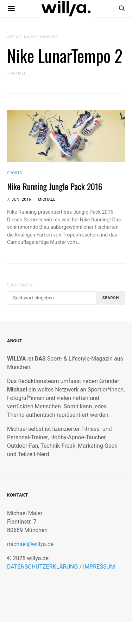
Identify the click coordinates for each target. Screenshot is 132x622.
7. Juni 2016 (19, 199)
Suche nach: (20, 285)
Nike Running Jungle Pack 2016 (54, 186)
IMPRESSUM (99, 566)
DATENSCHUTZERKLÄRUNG (42, 566)
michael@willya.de (30, 544)
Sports (14, 173)
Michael (46, 199)
